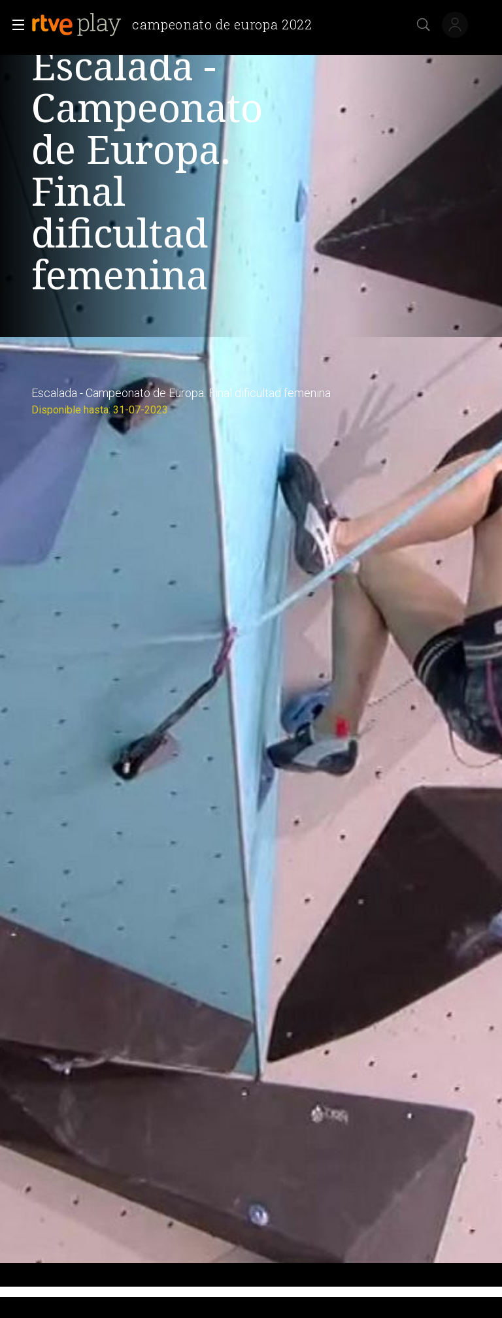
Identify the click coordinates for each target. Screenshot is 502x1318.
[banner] (177, 24)
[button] (14, 24)
